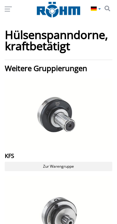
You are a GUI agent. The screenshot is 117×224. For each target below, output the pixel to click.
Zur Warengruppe (58, 166)
